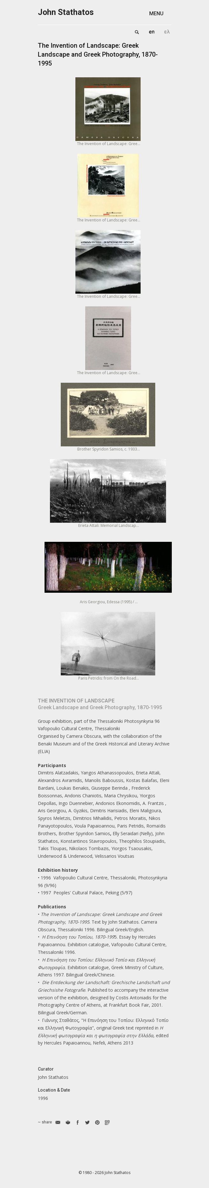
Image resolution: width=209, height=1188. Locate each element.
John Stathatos (66, 12)
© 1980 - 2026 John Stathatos (104, 1172)
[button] (160, 13)
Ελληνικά (167, 32)
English (151, 32)
